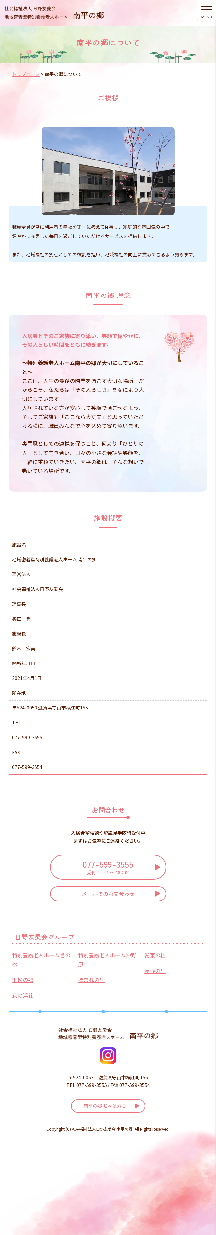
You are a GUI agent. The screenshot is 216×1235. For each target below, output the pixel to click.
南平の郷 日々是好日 (104, 1105)
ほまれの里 (91, 979)
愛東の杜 (155, 955)
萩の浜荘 (22, 995)
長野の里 (155, 971)
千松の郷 (22, 979)
